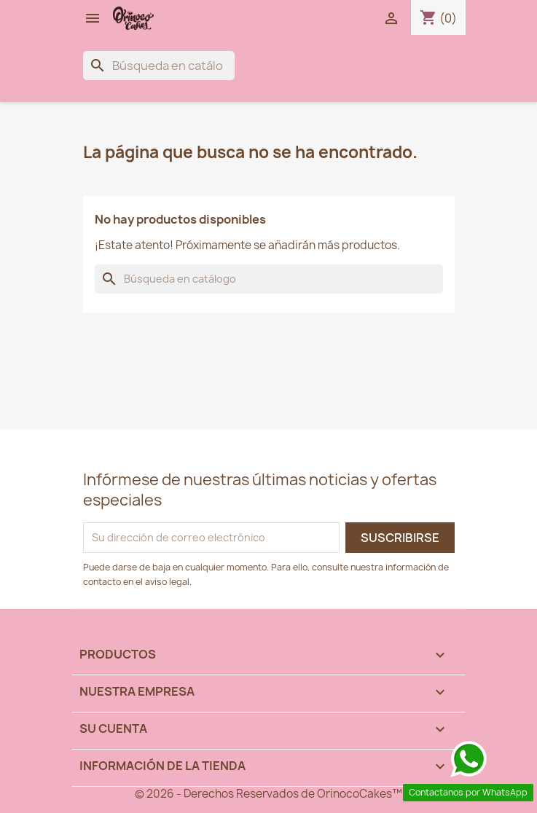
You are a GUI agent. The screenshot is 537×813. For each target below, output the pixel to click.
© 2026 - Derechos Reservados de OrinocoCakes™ (268, 793)
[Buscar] (159, 65)
